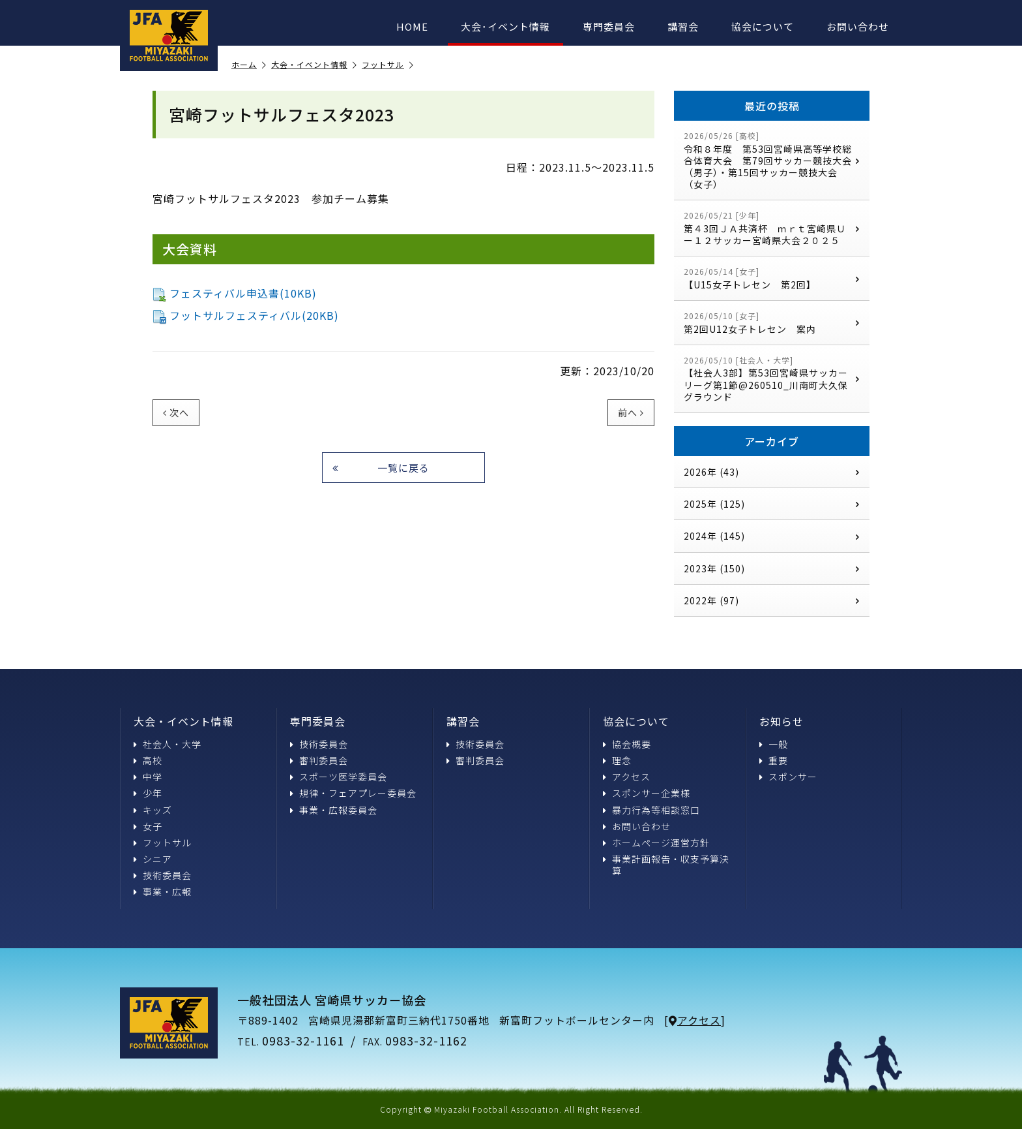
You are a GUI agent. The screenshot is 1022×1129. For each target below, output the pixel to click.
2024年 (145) (772, 535)
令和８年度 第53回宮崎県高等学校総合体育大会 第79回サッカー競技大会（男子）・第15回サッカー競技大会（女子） (772, 160)
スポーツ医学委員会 (338, 776)
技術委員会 (163, 875)
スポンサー (788, 776)
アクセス (626, 776)
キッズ (153, 810)
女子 (148, 826)
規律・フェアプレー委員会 (353, 793)
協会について (762, 26)
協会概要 (627, 744)
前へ (631, 412)
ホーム (249, 65)
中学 (148, 776)
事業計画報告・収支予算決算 (666, 864)
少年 (148, 793)
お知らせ (781, 721)
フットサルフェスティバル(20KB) (246, 315)
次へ (176, 412)
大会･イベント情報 (505, 26)
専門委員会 (609, 26)
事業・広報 (163, 891)
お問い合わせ (857, 26)
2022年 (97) (772, 600)
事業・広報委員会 (333, 810)
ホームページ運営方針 (656, 842)
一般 (773, 744)
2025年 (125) (772, 503)
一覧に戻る (381, 467)
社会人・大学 (167, 744)
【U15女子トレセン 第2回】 (772, 278)
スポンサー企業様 (646, 793)
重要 (773, 760)
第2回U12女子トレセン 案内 (772, 322)
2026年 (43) (772, 471)
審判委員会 (319, 760)
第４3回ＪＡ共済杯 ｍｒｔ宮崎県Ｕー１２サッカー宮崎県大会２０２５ (772, 228)
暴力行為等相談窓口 (651, 810)
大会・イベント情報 (314, 65)
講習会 (683, 26)
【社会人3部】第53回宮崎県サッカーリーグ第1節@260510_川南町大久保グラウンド (772, 378)
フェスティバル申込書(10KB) (235, 293)
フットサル (388, 65)
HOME (412, 26)
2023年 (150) (772, 568)
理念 (617, 760)
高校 (148, 760)
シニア (153, 859)
